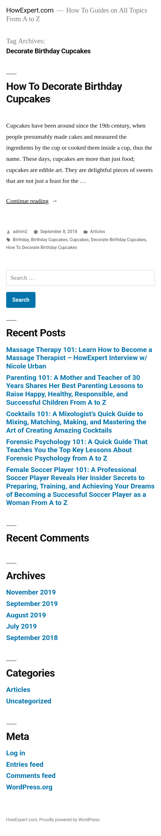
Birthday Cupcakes (49, 239)
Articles (97, 231)
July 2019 (21, 626)
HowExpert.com (30, 10)
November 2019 (31, 592)
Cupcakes (79, 239)
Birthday (21, 239)
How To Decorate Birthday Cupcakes (41, 247)
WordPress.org (29, 787)
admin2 (20, 231)
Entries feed (24, 764)
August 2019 (26, 615)
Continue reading (32, 201)
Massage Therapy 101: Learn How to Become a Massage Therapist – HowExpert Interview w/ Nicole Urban (79, 358)
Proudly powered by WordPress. (70, 819)
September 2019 (32, 604)
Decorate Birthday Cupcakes (118, 239)
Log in (15, 753)
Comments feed (31, 776)
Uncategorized (28, 701)
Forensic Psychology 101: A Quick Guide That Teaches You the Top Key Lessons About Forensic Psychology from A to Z (77, 450)
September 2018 (32, 638)
